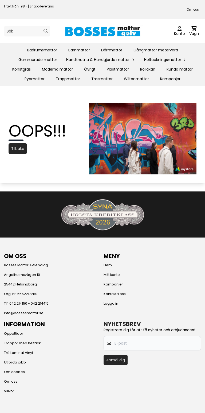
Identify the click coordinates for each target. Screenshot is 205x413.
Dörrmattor (111, 50)
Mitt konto (112, 274)
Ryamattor (35, 78)
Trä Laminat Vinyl (18, 352)
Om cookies (14, 372)
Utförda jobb (15, 362)
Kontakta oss (115, 294)
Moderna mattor (57, 69)
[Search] (45, 31)
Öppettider (13, 333)
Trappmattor (68, 78)
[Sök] (27, 31)
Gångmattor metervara (155, 50)
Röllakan (147, 69)
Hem (108, 265)
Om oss (193, 9)
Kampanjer (170, 78)
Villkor (9, 391)
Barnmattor (79, 50)
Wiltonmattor (136, 78)
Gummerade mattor (37, 59)
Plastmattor (118, 69)
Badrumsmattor (42, 50)
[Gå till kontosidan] (179, 31)
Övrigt (90, 69)
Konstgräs (21, 69)
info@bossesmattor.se (24, 313)
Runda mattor (180, 69)
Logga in (111, 303)
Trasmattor (102, 78)
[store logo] (102, 31)
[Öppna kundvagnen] (194, 31)
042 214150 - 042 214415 (29, 303)
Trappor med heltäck (22, 343)
